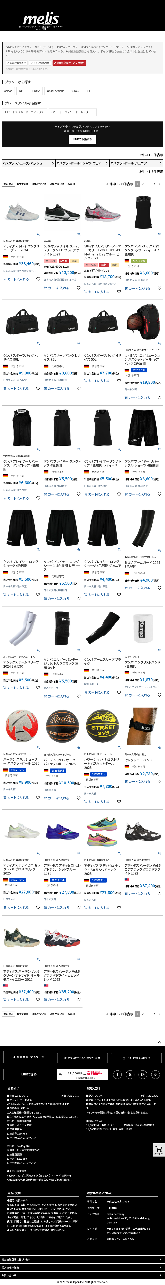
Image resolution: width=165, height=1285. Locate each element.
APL (88, 90)
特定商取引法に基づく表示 (16, 1259)
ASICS (75, 90)
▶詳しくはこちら (70, 1095)
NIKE (22, 90)
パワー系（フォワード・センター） (72, 112)
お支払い (13, 1088)
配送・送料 (93, 1088)
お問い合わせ (9, 1275)
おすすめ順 (23, 184)
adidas (8, 90)
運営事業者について (99, 1193)
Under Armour (55, 90)
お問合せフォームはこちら (120, 1239)
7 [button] (154, 183)
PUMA (36, 90)
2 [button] (143, 183)
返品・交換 (14, 1193)
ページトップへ (159, 1042)
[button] (160, 184)
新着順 (71, 184)
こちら (50, 1217)
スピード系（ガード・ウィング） (24, 112)
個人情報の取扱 (10, 1267)
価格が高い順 (57, 184)
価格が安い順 (39, 184)
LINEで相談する (82, 139)
